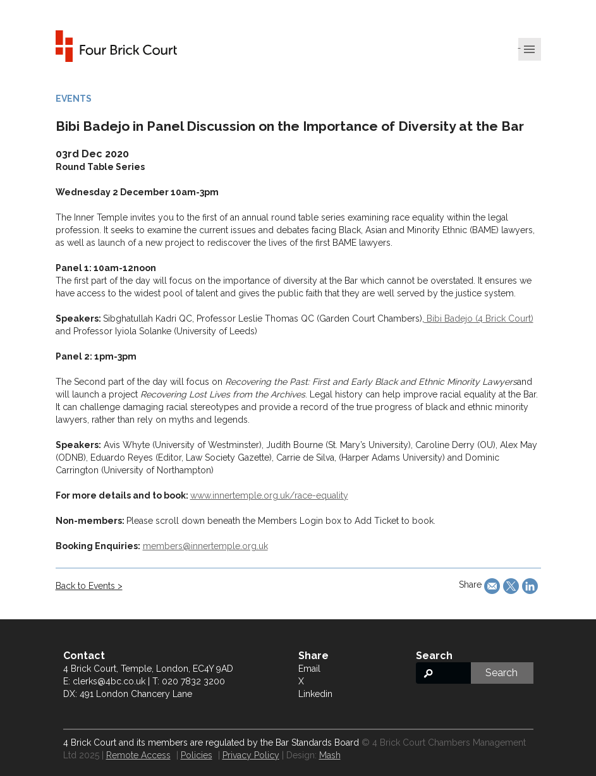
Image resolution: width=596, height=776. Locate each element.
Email (309, 669)
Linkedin (315, 694)
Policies (196, 755)
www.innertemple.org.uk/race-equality (269, 495)
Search (501, 673)
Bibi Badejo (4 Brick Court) (478, 318)
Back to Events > (89, 586)
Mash (330, 755)
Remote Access (138, 755)
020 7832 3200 (193, 681)
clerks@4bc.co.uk (109, 681)
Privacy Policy (250, 755)
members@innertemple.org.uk (205, 546)
